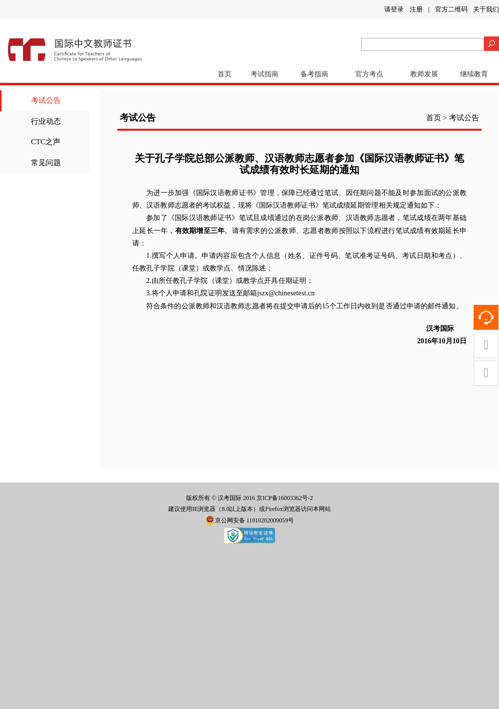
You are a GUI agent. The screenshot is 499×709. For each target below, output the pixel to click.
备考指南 (314, 74)
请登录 (394, 9)
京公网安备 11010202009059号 (249, 520)
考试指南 (264, 74)
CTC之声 (45, 142)
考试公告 (46, 100)
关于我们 (486, 9)
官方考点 (369, 74)
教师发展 (424, 74)
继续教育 (474, 74)
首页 (225, 74)
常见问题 (46, 163)
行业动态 (46, 121)
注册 (416, 9)
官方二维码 (451, 9)
